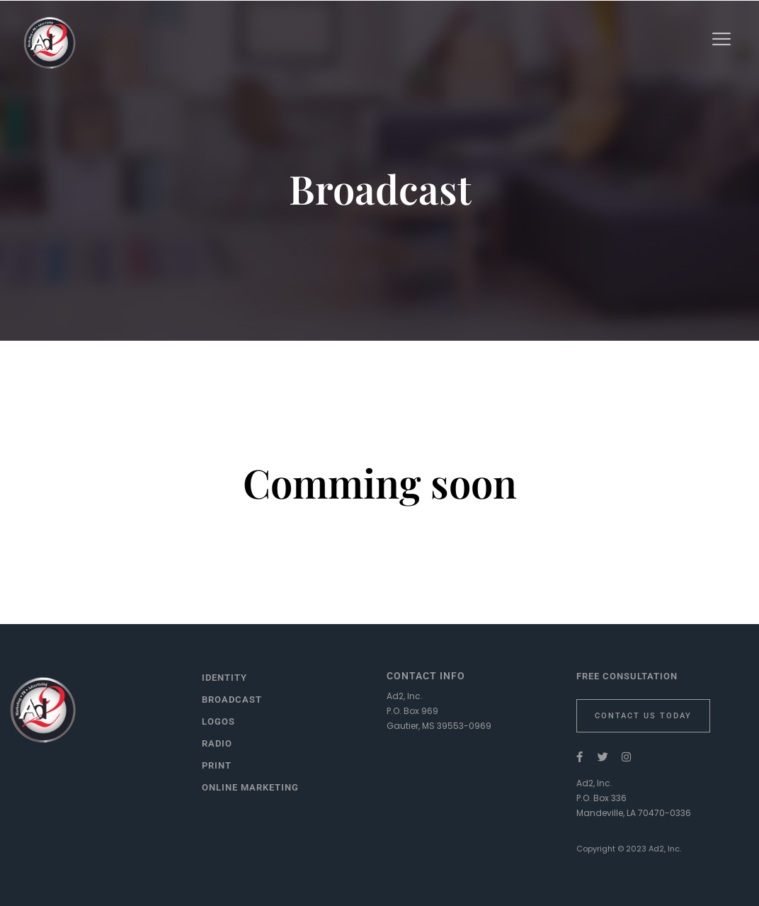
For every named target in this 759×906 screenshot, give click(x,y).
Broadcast (232, 699)
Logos (218, 721)
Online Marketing (250, 787)
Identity (224, 677)
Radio (217, 743)
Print (217, 765)
